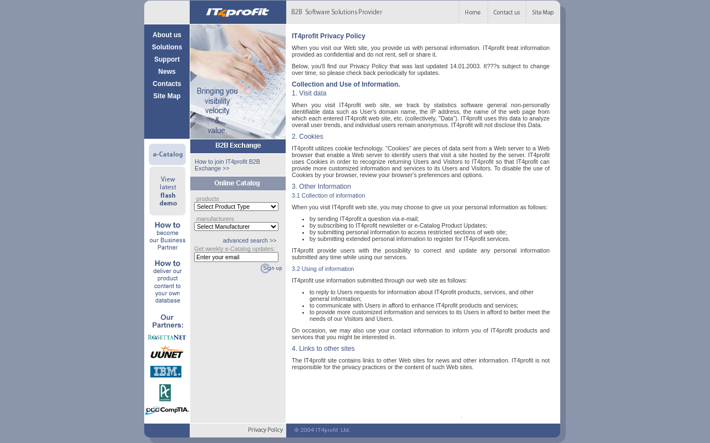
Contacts (167, 84)
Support (167, 59)
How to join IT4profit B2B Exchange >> (227, 165)
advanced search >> (250, 240)
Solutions (167, 47)
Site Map (166, 96)
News (166, 71)
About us (167, 35)
